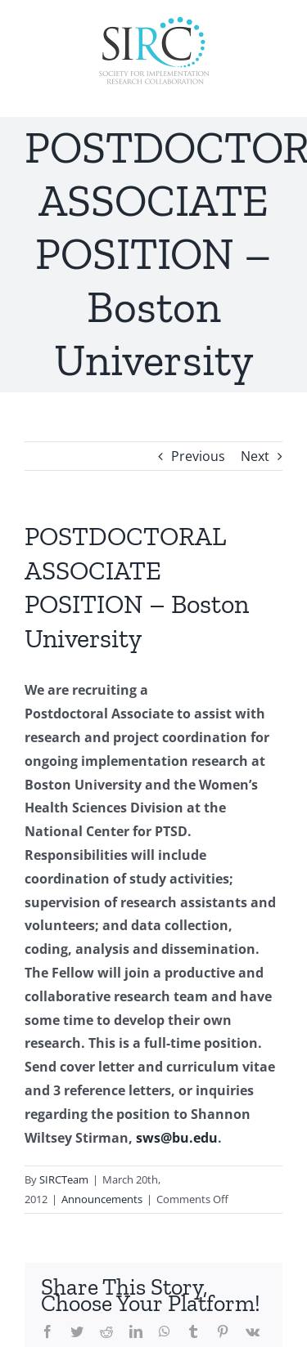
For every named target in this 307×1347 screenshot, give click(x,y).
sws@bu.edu (177, 1138)
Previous (198, 456)
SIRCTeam (63, 1179)
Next (255, 456)
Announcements (101, 1199)
